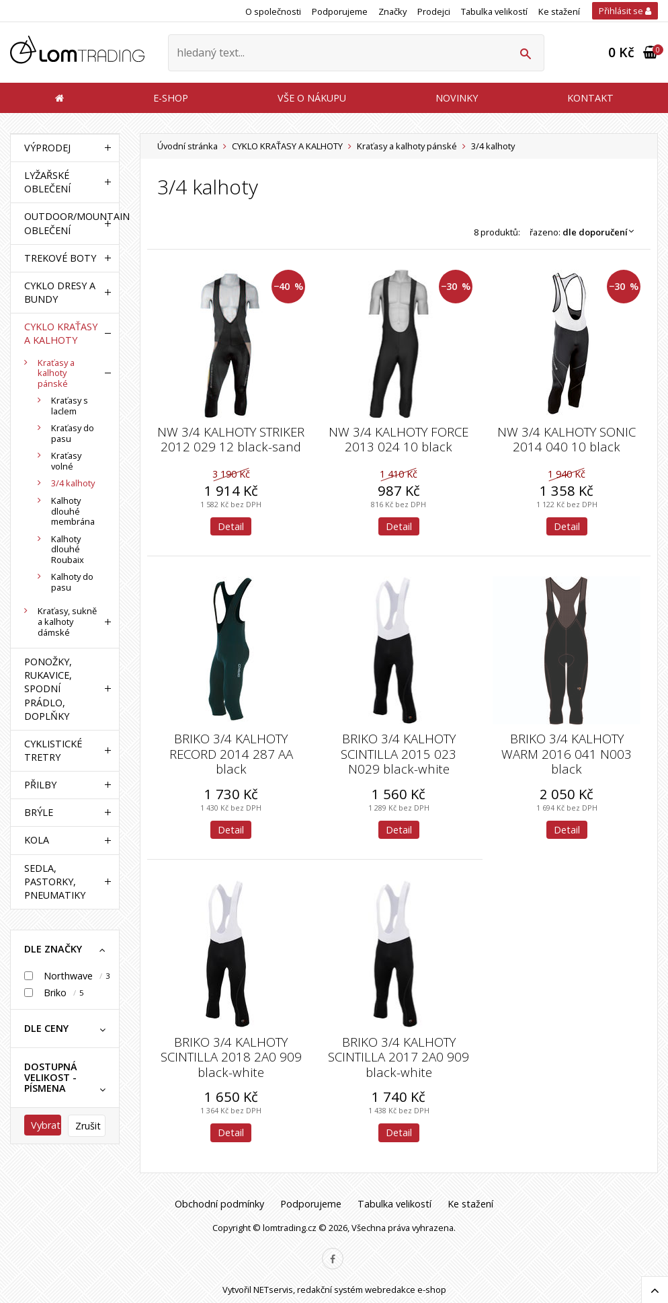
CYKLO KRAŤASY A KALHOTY (287, 146)
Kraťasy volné (66, 460)
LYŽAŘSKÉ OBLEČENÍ (47, 182)
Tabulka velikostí (494, 11)
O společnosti (273, 11)
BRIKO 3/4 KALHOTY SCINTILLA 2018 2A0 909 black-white (231, 1056)
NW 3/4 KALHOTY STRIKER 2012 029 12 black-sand (230, 439)
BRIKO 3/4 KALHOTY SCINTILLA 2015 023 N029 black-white (398, 753)
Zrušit (88, 1125)
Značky (392, 11)
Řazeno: (585, 231)
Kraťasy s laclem (69, 405)
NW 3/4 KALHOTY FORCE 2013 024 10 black (398, 439)
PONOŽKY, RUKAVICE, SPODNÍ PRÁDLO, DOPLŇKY (48, 688)
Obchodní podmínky (219, 1203)
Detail (231, 526)
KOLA (36, 839)
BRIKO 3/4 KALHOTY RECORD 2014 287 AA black (231, 753)
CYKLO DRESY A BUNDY (59, 292)
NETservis (273, 1289)
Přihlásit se (625, 11)
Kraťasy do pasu (72, 433)
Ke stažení (559, 11)
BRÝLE (38, 812)
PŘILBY (40, 784)
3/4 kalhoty (73, 483)
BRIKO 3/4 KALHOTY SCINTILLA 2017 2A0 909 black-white (398, 1056)
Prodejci (433, 11)
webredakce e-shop (405, 1289)
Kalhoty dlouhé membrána (73, 510)
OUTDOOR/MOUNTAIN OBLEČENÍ (61, 223)
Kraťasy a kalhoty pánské (407, 146)
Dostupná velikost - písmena (50, 1077)
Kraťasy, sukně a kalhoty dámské (67, 621)
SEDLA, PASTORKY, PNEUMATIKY (54, 881)
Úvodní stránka (187, 146)
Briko (55, 992)
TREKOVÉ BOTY (60, 258)
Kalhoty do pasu (72, 581)
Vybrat (45, 1125)
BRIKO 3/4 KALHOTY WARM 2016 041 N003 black (566, 753)
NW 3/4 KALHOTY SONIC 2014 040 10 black (566, 439)
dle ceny (46, 1028)
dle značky (53, 948)
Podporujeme (340, 11)
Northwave (68, 975)
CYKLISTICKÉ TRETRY (53, 750)
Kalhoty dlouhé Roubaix (67, 549)
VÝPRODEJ (47, 147)
